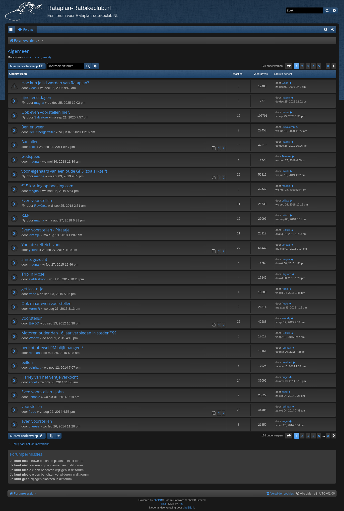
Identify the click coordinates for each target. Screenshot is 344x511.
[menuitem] (26, 29)
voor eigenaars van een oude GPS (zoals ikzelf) (64, 171)
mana (285, 112)
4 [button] (313, 66)
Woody (47, 57)
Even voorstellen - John (42, 392)
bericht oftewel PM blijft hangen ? (52, 347)
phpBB (158, 500)
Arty (181, 503)
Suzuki (286, 229)
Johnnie (34, 397)
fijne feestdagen (36, 97)
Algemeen (19, 51)
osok (32, 147)
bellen (27, 362)
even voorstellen (36, 421)
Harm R (34, 308)
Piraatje (34, 235)
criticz (285, 200)
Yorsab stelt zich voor (41, 244)
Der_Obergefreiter (42, 132)
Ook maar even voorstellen (46, 303)
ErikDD (34, 323)
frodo (32, 294)
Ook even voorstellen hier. (45, 112)
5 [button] (319, 66)
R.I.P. (26, 215)
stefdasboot (37, 279)
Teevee (36, 57)
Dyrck (285, 171)
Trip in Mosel (33, 274)
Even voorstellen (36, 200)
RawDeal (40, 205)
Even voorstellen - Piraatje (45, 230)
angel (33, 382)
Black (164, 503)
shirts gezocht (34, 259)
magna (39, 102)
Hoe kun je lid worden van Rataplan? (55, 83)
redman (34, 353)
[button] (288, 66)
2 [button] (302, 66)
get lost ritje (32, 289)
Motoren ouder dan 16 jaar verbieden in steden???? (68, 333)
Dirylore (286, 274)
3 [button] (308, 66)
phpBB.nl (188, 507)
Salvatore (41, 117)
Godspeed (30, 156)
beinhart (35, 367)
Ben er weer (32, 127)
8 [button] (328, 66)
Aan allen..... (32, 141)
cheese (34, 426)
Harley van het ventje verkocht (49, 377)
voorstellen (31, 406)
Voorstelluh (32, 318)
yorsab (34, 250)
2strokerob (288, 126)
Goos (27, 57)
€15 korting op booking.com (47, 186)
